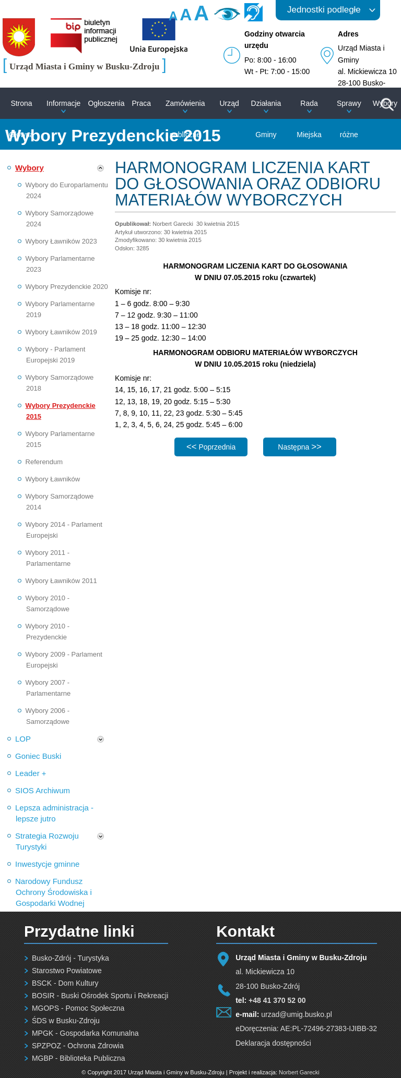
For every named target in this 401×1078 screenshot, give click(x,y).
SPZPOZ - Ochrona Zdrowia (78, 1045)
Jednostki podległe (324, 10)
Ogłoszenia (106, 103)
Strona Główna (21, 119)
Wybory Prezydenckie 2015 (61, 411)
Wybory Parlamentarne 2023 (60, 264)
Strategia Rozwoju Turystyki (47, 841)
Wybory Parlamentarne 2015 (60, 439)
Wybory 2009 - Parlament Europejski (64, 659)
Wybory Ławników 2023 (61, 241)
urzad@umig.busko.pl (296, 1014)
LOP (23, 738)
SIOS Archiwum (42, 790)
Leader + (30, 773)
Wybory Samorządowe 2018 (60, 382)
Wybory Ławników (53, 479)
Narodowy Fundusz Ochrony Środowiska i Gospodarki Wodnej (53, 892)
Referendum (44, 462)
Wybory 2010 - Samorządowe (48, 603)
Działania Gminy (266, 119)
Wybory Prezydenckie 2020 (67, 286)
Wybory (29, 167)
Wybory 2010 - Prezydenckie (47, 631)
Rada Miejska (309, 119)
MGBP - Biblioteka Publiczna (78, 1058)
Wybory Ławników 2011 (61, 581)
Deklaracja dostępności (273, 1043)
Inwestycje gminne (47, 863)
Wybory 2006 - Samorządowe (48, 716)
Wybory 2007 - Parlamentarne (48, 688)
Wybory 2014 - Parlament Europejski (64, 529)
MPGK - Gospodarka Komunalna (85, 1033)
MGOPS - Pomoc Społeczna (78, 1008)
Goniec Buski (38, 756)
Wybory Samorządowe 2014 (60, 501)
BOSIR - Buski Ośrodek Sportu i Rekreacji (100, 995)
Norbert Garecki (299, 1072)
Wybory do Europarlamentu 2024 (67, 190)
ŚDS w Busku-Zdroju (66, 1020)
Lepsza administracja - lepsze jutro (54, 813)
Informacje (63, 103)
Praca (141, 103)
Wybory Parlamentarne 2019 (60, 309)
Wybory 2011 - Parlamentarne (48, 558)
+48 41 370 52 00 (277, 1000)
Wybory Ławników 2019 (61, 332)
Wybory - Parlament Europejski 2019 (56, 354)
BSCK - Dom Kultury (65, 983)
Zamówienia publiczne (185, 119)
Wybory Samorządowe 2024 (60, 218)
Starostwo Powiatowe (67, 970)
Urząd (229, 103)
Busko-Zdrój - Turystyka (70, 958)
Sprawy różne (349, 119)
